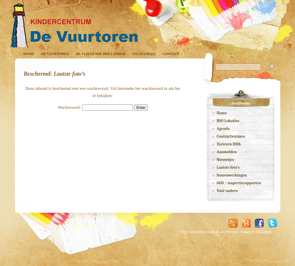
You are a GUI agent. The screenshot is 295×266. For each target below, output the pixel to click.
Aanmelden (227, 152)
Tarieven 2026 (229, 144)
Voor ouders (227, 191)
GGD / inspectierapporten (239, 183)
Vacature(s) (143, 54)
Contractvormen (231, 136)
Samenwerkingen (232, 175)
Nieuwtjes (225, 159)
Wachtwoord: (95, 107)
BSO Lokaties (228, 121)
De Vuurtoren (55, 54)
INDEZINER (263, 232)
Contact (170, 54)
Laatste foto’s (228, 167)
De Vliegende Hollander (100, 54)
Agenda (223, 128)
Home (28, 54)
